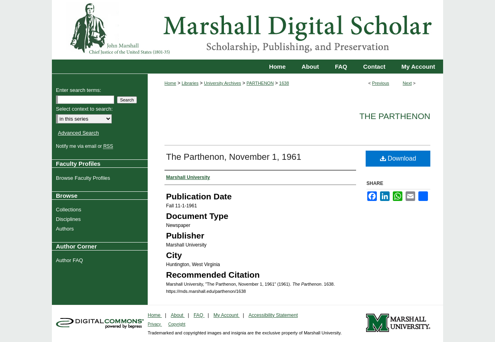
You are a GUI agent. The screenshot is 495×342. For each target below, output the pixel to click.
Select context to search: (84, 109)
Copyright (177, 324)
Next (407, 83)
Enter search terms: (78, 90)
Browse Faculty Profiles (84, 178)
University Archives (222, 83)
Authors (66, 229)
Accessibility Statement (273, 315)
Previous (380, 83)
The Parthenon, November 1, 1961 (233, 157)
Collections (69, 210)
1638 (284, 83)
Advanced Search (78, 133)
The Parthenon (394, 116)
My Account (227, 315)
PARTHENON (260, 83)
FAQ (199, 315)
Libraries (190, 83)
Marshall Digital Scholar (247, 30)
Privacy (155, 324)
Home (170, 83)
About (178, 315)
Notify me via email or (85, 146)
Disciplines (69, 219)
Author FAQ (70, 260)
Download (398, 158)
